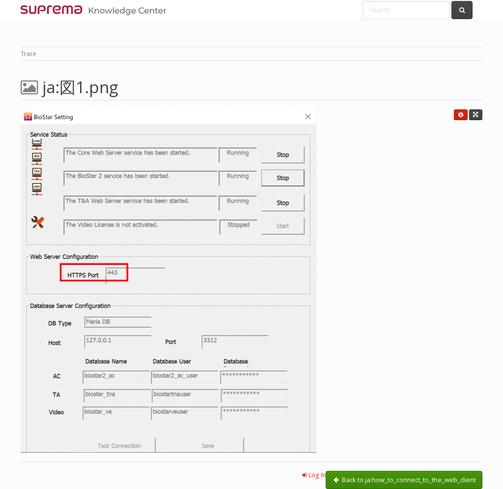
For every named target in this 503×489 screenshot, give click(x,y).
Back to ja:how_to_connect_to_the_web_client (404, 479)
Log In (314, 475)
